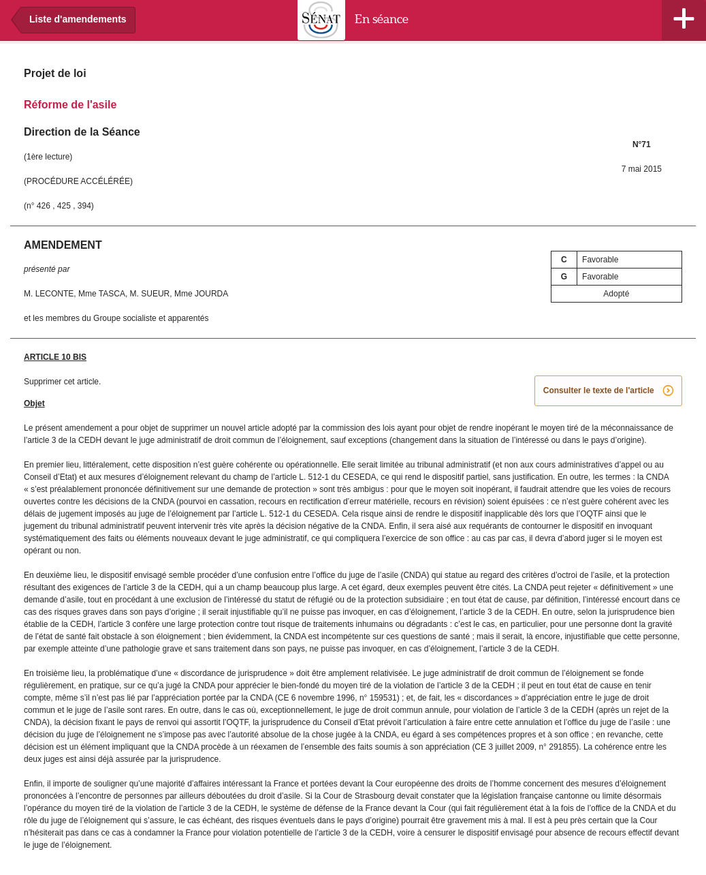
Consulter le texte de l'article (608, 391)
